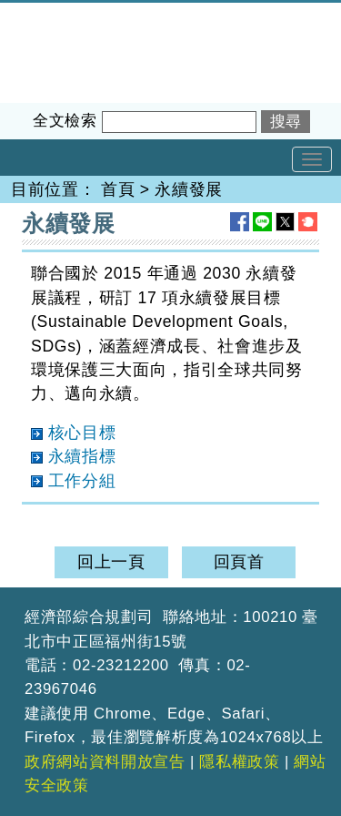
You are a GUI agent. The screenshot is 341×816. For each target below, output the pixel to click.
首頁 (118, 189)
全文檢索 (65, 120)
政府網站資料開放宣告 (105, 761)
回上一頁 (111, 562)
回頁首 (239, 562)
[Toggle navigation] (312, 159)
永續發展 (189, 189)
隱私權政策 (239, 761)
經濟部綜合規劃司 (67, 14)
